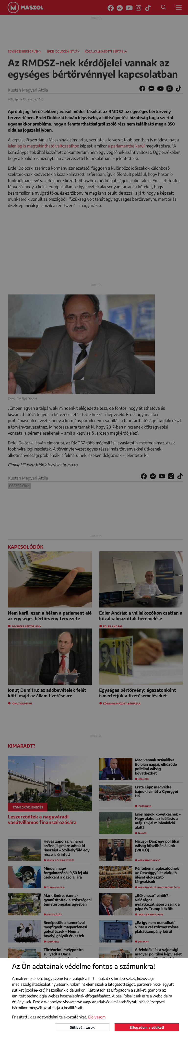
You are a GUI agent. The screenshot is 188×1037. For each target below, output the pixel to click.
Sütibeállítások (82, 1027)
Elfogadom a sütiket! (146, 1027)
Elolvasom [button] (97, 1017)
